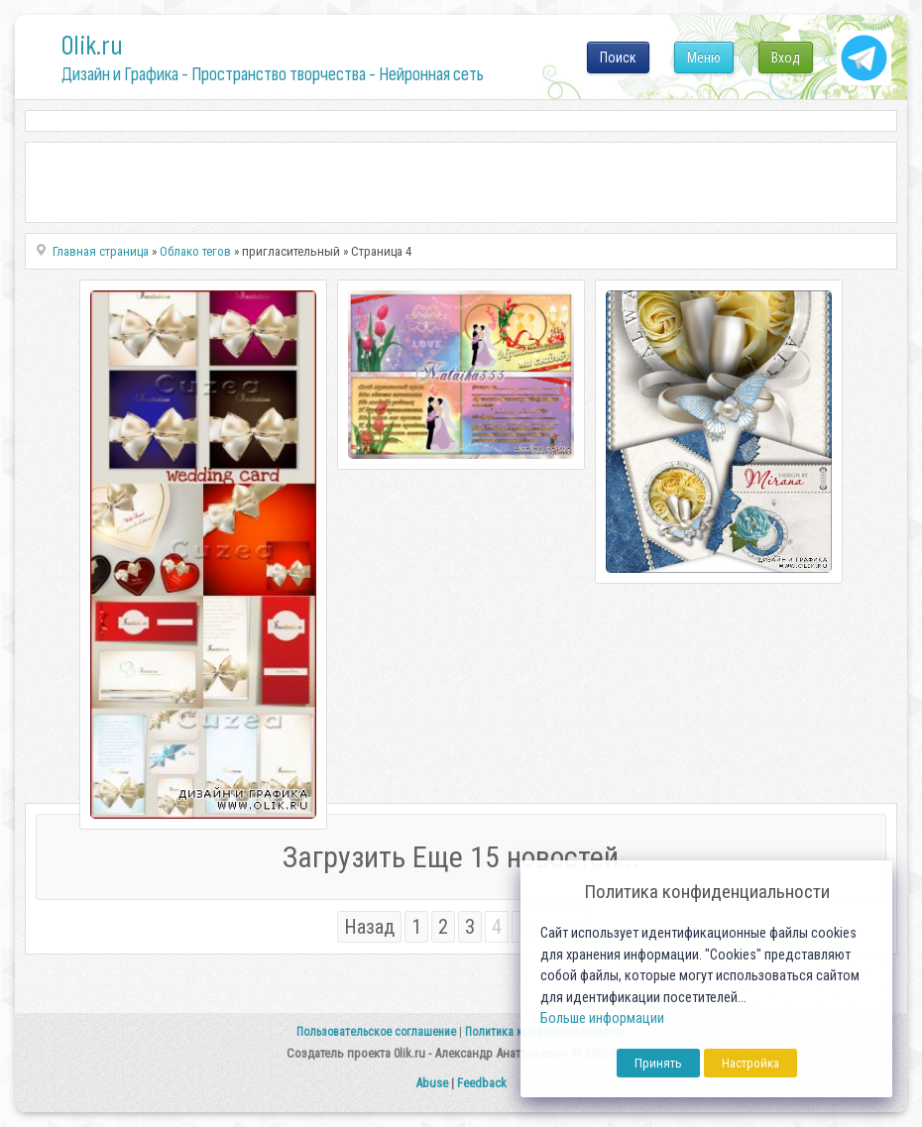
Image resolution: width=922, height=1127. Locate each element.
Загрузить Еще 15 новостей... (461, 857)
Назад (369, 927)
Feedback (482, 1082)
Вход (785, 57)
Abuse (431, 1082)
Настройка (750, 1063)
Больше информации (602, 1018)
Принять (658, 1063)
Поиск (618, 57)
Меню (704, 57)
